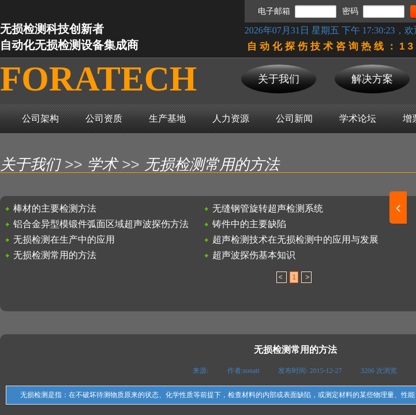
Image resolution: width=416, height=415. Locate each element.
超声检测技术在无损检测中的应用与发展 (295, 239)
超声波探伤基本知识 (253, 255)
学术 (102, 164)
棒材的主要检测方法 (54, 208)
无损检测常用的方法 (211, 164)
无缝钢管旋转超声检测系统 (267, 208)
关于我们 (30, 164)
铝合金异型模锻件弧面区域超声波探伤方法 (101, 224)
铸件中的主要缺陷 (249, 224)
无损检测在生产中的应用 (64, 239)
